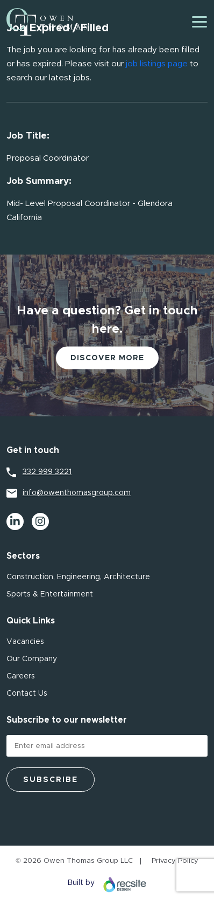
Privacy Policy (175, 860)
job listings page (157, 64)
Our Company (31, 659)
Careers (20, 676)
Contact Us (26, 693)
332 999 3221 (47, 472)
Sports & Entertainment (49, 594)
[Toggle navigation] (199, 22)
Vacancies (25, 642)
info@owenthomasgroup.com (77, 493)
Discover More (107, 358)
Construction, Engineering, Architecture (78, 577)
